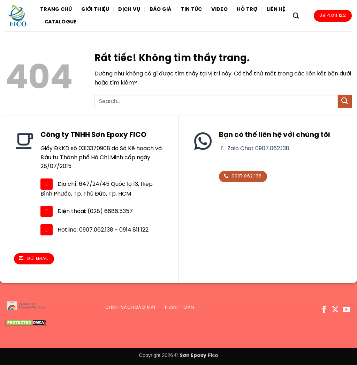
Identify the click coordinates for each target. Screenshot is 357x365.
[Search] (296, 16)
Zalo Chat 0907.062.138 (257, 149)
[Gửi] (345, 101)
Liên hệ (276, 9)
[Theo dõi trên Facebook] (324, 310)
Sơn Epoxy (193, 355)
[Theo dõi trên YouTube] (346, 310)
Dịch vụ (129, 9)
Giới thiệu (95, 9)
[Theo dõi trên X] (335, 310)
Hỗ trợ (247, 9)
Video (219, 9)
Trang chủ (56, 9)
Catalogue (61, 22)
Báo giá (161, 9)
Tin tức (191, 9)
